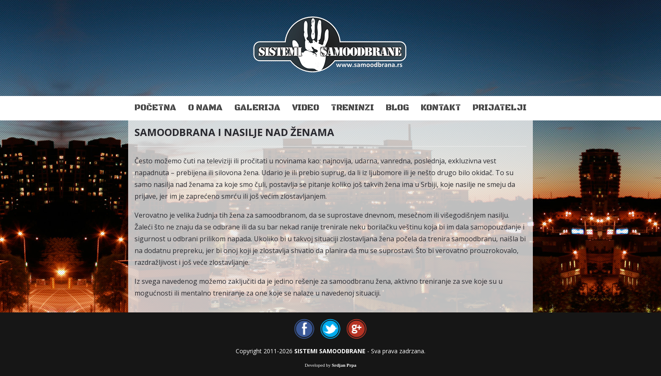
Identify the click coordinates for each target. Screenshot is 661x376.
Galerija (257, 108)
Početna (155, 108)
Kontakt (441, 108)
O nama (205, 108)
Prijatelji (500, 108)
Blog (397, 108)
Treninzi (352, 108)
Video (305, 108)
